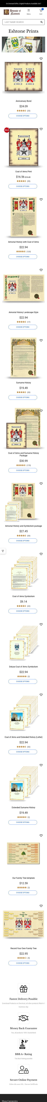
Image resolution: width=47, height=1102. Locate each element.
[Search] (41, 22)
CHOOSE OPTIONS (22, 116)
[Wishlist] (41, 58)
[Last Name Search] (23, 22)
